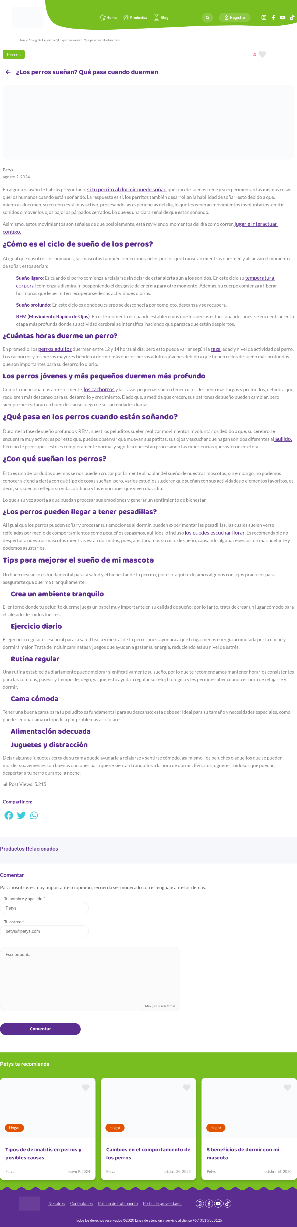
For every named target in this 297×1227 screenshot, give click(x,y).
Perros (14, 54)
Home (107, 17)
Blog (160, 17)
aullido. (283, 438)
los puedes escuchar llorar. (215, 532)
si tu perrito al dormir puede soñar (126, 189)
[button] (9, 815)
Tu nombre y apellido (24, 898)
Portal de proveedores (162, 1203)
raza (216, 348)
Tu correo (14, 922)
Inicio (24, 40)
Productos (134, 17)
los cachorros (99, 389)
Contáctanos (81, 1203)
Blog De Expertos (42, 40)
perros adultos (55, 348)
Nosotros (56, 1203)
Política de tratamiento (118, 1203)
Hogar (14, 1127)
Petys (9, 1171)
